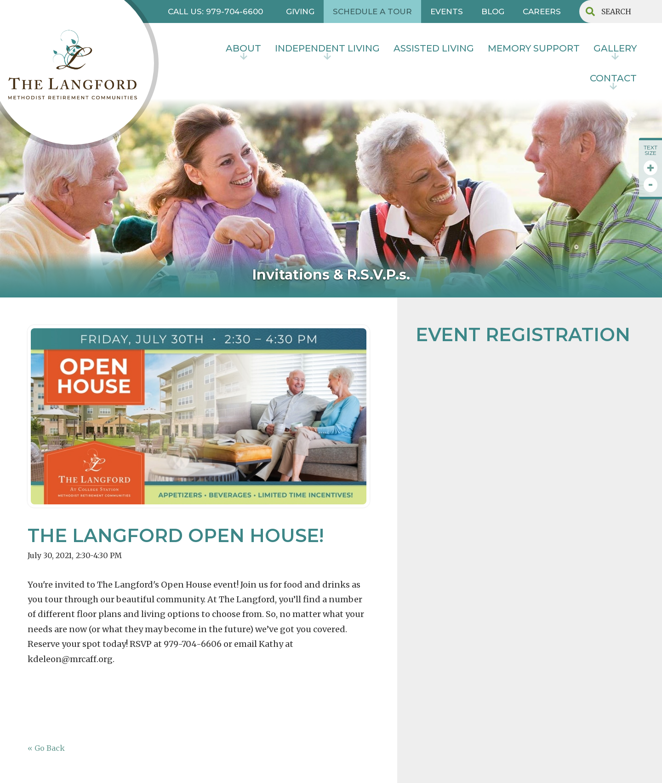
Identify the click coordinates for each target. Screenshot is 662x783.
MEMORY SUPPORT (534, 48)
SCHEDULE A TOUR (372, 11)
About (243, 48)
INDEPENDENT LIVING (327, 48)
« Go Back (46, 748)
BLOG (492, 11)
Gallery (615, 48)
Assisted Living (434, 48)
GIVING (300, 11)
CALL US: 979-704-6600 (215, 11)
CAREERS (542, 11)
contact (613, 78)
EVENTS (446, 11)
